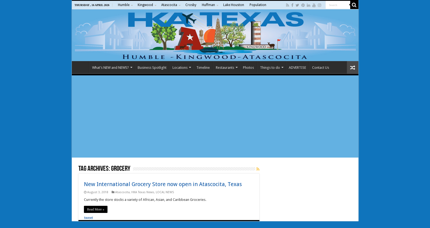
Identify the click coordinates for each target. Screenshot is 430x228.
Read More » (95, 209)
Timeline (203, 67)
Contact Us (320, 67)
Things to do (270, 67)
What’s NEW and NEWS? (110, 67)
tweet (88, 218)
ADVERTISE (297, 67)
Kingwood (145, 5)
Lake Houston (233, 5)
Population (258, 5)
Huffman (208, 5)
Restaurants (225, 67)
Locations (180, 67)
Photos (248, 67)
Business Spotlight (152, 67)
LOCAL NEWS (165, 192)
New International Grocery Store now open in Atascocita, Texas (163, 184)
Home (82, 67)
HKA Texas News (142, 192)
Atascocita (169, 5)
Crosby (190, 5)
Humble (123, 5)
